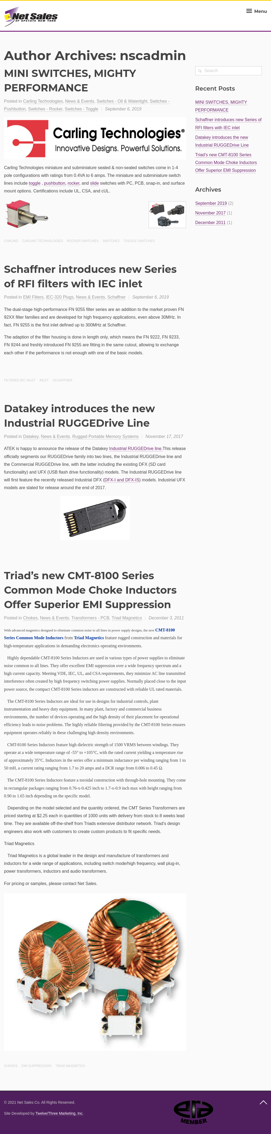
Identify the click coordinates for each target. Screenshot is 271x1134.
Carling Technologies (43, 101)
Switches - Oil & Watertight (122, 101)
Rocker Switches (83, 241)
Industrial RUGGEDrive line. (136, 448)
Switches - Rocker (45, 109)
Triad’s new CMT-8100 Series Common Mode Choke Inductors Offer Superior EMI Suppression (90, 590)
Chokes (30, 618)
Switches (111, 241)
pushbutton (54, 183)
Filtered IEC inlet (20, 380)
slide (94, 183)
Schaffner (116, 297)
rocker (74, 183)
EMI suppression (36, 1066)
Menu (256, 11)
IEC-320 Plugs (60, 297)
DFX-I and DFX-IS (121, 480)
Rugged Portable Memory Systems (105, 436)
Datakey (31, 436)
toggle (35, 183)
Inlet (44, 380)
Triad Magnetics (127, 618)
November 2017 (210, 213)
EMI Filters (33, 297)
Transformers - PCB (90, 618)
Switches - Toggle (81, 109)
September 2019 (211, 203)
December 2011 (210, 222)
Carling (11, 241)
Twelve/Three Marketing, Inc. (59, 1113)
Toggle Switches (139, 241)
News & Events (79, 101)
